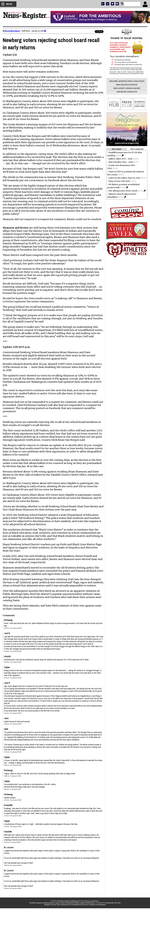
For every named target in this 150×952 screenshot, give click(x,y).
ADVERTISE (123, 81)
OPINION (129, 88)
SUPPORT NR (121, 92)
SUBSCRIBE (113, 81)
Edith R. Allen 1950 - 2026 (120, 159)
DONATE (141, 81)
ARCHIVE (137, 88)
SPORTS (122, 88)
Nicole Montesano (12, 31)
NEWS (115, 88)
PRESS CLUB (132, 81)
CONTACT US (132, 92)
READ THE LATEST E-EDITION (126, 85)
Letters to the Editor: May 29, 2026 (124, 178)
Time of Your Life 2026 (119, 181)
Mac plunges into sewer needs (122, 190)
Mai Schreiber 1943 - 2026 (120, 162)
